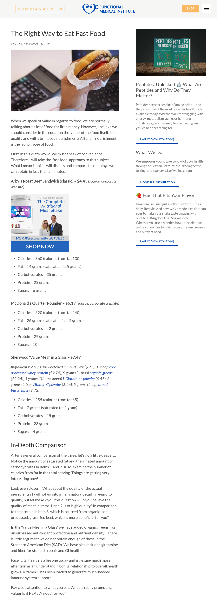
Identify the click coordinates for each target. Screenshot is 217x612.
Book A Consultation (157, 181)
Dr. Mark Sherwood (26, 43)
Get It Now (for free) (157, 138)
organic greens (101, 372)
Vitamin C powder (46, 384)
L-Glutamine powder (79, 378)
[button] (206, 8)
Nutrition (45, 43)
